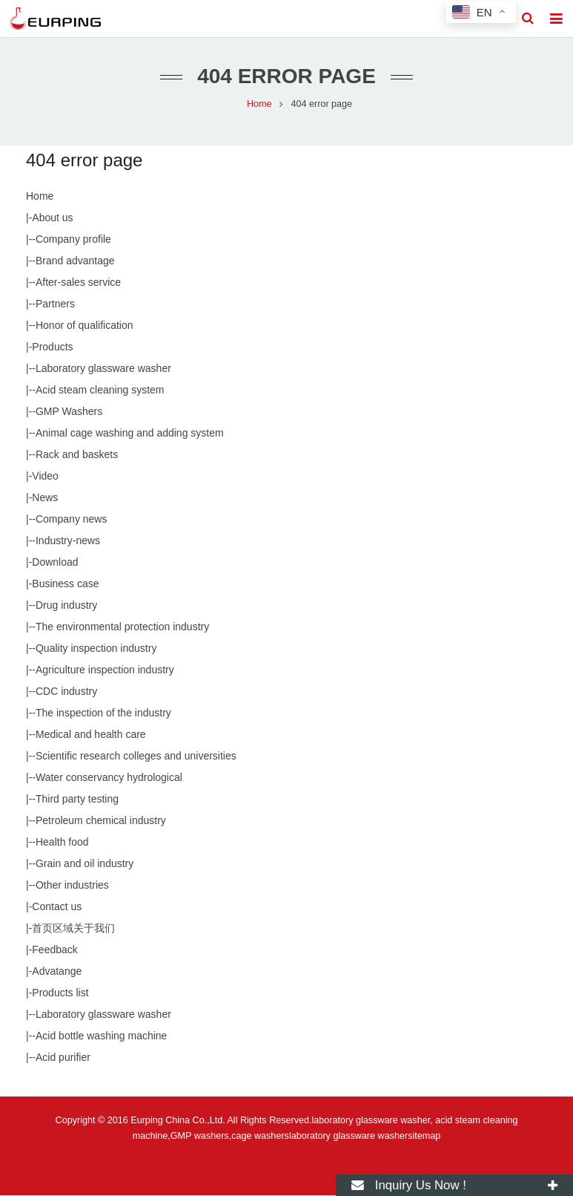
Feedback (54, 950)
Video (45, 477)
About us (52, 218)
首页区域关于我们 (73, 929)
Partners (55, 304)
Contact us (57, 907)
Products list (60, 993)
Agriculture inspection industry (105, 670)
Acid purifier (63, 1058)
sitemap (424, 1136)
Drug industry (66, 606)
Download (55, 563)
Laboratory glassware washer (103, 369)
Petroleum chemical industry (101, 821)
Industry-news (68, 541)
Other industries (72, 886)
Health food (62, 843)
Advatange (57, 972)
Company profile (73, 240)
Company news (71, 520)
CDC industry (66, 692)
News (45, 498)
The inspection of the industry (103, 713)
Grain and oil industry (84, 864)
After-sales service (78, 283)
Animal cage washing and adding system (130, 433)
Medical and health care (91, 735)
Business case (65, 584)
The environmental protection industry (122, 627)
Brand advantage (75, 261)
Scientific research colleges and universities (136, 756)
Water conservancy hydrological (109, 778)
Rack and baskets (77, 455)
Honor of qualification (84, 326)
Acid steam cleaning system (100, 390)
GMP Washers (69, 412)
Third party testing (77, 799)
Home (39, 197)
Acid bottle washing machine (101, 1036)
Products (52, 347)
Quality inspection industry (96, 649)
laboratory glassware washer (348, 1136)
